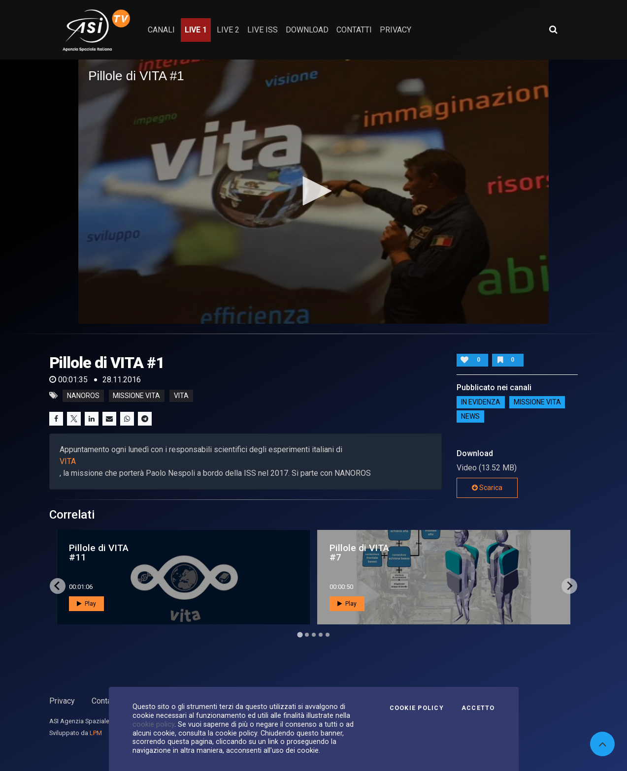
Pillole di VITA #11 (99, 552)
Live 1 (196, 29)
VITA (68, 461)
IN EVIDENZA (480, 402)
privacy (395, 29)
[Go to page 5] (328, 635)
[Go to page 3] (314, 635)
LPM (96, 733)
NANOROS (83, 396)
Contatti (105, 701)
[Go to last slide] (58, 586)
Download (307, 29)
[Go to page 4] (321, 635)
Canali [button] (161, 29)
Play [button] (86, 603)
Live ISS (262, 29)
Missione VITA (537, 402)
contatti (354, 29)
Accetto (478, 708)
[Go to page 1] (299, 634)
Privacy (62, 701)
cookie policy (153, 724)
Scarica (487, 488)
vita (181, 396)
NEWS (470, 417)
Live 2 (228, 29)
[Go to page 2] (307, 635)
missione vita (136, 396)
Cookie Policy (417, 708)
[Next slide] (569, 586)
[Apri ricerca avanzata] (553, 29)
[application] (313, 192)
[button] (313, 191)
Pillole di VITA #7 (359, 552)
